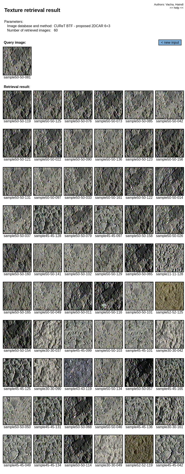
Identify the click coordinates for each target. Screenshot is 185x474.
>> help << (176, 7)
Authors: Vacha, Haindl (168, 4)
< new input (170, 42)
